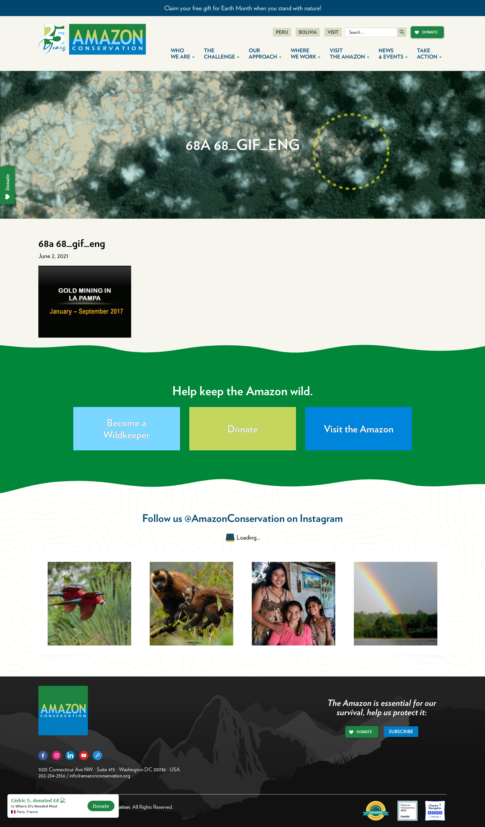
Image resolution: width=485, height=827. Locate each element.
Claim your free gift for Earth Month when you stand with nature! (242, 8)
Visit (333, 32)
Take (429, 53)
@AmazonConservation (234, 518)
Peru (282, 32)
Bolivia (308, 32)
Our (265, 53)
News (393, 53)
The (221, 53)
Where (305, 53)
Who (183, 53)
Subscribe (401, 731)
